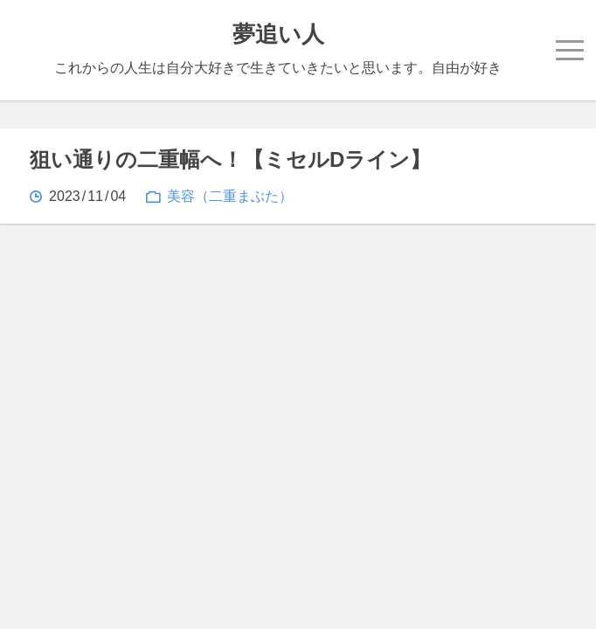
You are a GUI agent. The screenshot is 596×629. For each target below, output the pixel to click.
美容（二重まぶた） (230, 196)
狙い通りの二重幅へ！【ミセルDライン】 (230, 159)
